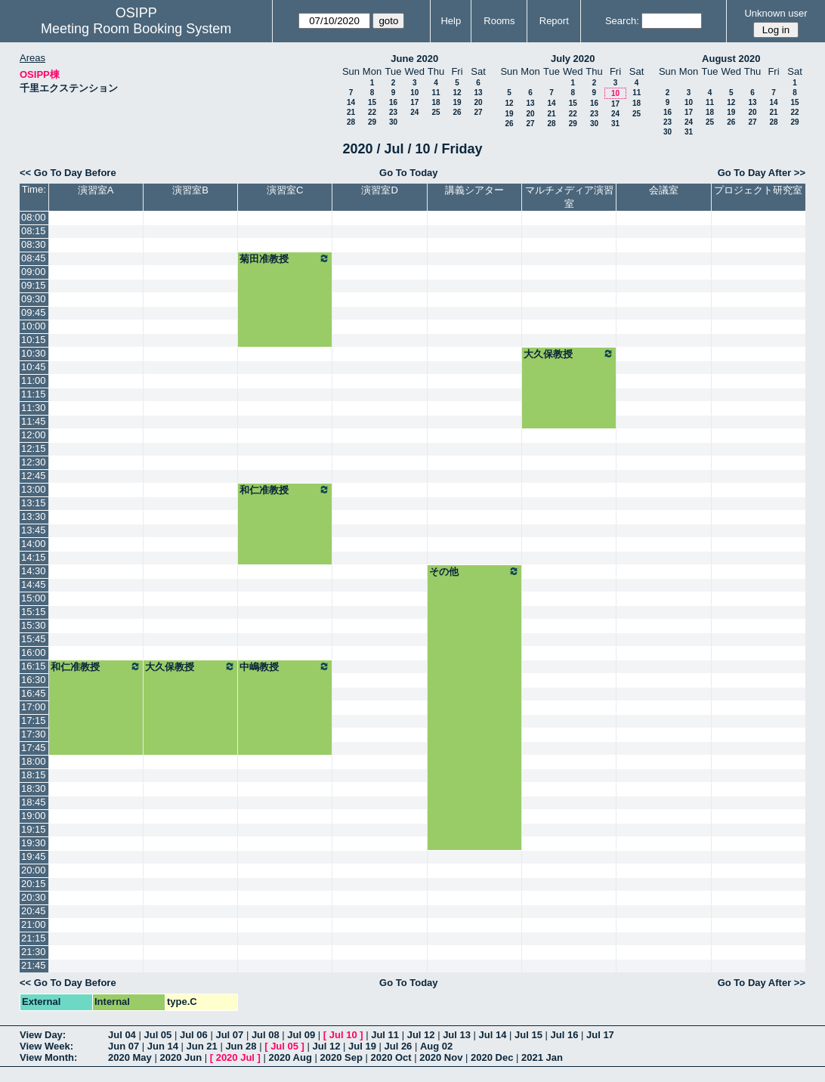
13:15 (33, 503)
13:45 (33, 530)
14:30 (33, 571)
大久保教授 (569, 354)
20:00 (33, 870)
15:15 (33, 611)
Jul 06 (194, 1034)
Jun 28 (240, 1046)
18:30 (33, 788)
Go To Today (408, 172)
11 (435, 92)
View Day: (43, 1034)
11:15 (33, 394)
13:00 (33, 489)
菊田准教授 (284, 258)
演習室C (285, 190)
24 (414, 112)
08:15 (33, 230)
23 (393, 112)
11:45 (33, 421)
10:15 (33, 339)
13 (478, 92)
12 (457, 92)
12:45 (33, 475)
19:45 (33, 856)
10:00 (33, 326)
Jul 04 (122, 1034)
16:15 (33, 666)
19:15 (33, 829)
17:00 (33, 707)
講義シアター (474, 190)
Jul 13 (457, 1034)
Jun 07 (123, 1046)
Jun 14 (162, 1046)
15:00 (33, 598)
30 (393, 122)
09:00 (33, 271)
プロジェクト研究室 (758, 190)
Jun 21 (202, 1046)
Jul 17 (600, 1034)
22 (372, 112)
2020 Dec (492, 1057)
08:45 (33, 258)
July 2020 (573, 58)
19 (457, 102)
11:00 (33, 380)
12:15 (33, 448)
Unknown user (775, 13)
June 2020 (414, 58)
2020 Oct (390, 1057)
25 (435, 112)
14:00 (33, 543)
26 (457, 112)
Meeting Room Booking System (136, 28)
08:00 (33, 217)
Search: (622, 20)
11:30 (33, 407)
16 (393, 102)
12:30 (33, 462)
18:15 (33, 775)
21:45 (33, 965)
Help (450, 20)
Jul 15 (528, 1034)
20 (478, 102)
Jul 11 (385, 1034)
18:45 (33, 802)
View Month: (48, 1057)
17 (414, 102)
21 (351, 112)
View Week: (46, 1046)
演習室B (190, 190)
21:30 (33, 951)
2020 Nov (440, 1057)
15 (372, 102)
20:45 (33, 911)
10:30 (33, 353)
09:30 (33, 299)
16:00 (33, 652)
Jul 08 (266, 1034)
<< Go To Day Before (68, 172)
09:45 (33, 312)
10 (414, 92)
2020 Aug (290, 1057)
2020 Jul (235, 1057)
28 (351, 122)
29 (372, 122)
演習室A (96, 190)
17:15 (33, 720)
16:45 (33, 693)
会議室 (663, 190)
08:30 (33, 244)
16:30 (33, 679)
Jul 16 (565, 1034)
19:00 (33, 815)
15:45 (33, 639)
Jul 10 (343, 1034)
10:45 (33, 367)
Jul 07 (229, 1034)
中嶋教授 (284, 666)
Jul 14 (493, 1034)
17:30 (33, 734)
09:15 (33, 285)
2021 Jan (542, 1057)
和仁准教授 (284, 490)
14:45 (33, 584)
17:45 (33, 747)
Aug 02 (436, 1046)
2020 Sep (341, 1057)
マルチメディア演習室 (569, 196)
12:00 (33, 435)
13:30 (33, 516)
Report (554, 20)
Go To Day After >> (761, 172)
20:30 (33, 897)
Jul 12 (421, 1034)
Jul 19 (362, 1046)
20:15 (33, 883)
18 (435, 102)
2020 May (130, 1057)
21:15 (33, 938)
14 (351, 102)
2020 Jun (180, 1057)
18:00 (33, 761)
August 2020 (731, 58)
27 (478, 112)
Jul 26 (398, 1046)
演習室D (379, 190)
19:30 (33, 843)
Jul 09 (301, 1034)
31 (615, 123)
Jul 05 (157, 1034)
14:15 (33, 557)
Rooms (499, 20)
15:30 (33, 625)
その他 (474, 571)
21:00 (33, 924)
